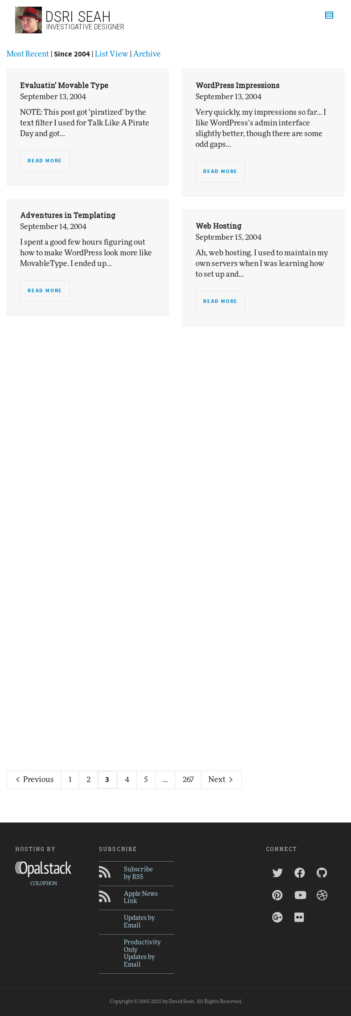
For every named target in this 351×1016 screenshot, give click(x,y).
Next (221, 779)
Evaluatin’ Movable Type (64, 85)
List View (111, 54)
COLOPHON (43, 883)
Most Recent (28, 54)
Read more (45, 161)
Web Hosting (218, 225)
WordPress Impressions (237, 85)
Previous (34, 779)
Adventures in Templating (67, 215)
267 (188, 779)
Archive (147, 54)
